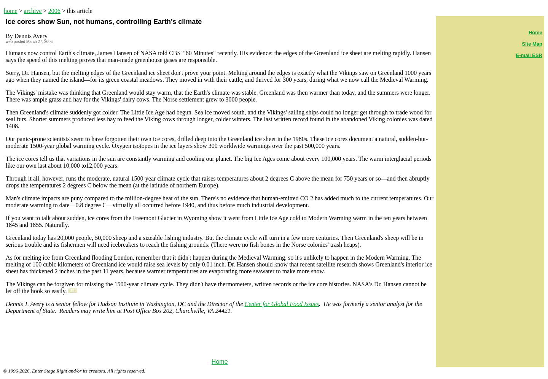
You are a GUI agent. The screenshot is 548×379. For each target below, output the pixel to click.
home (11, 11)
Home (220, 361)
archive (33, 11)
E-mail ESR (529, 55)
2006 (54, 11)
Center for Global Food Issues (282, 304)
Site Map (532, 44)
